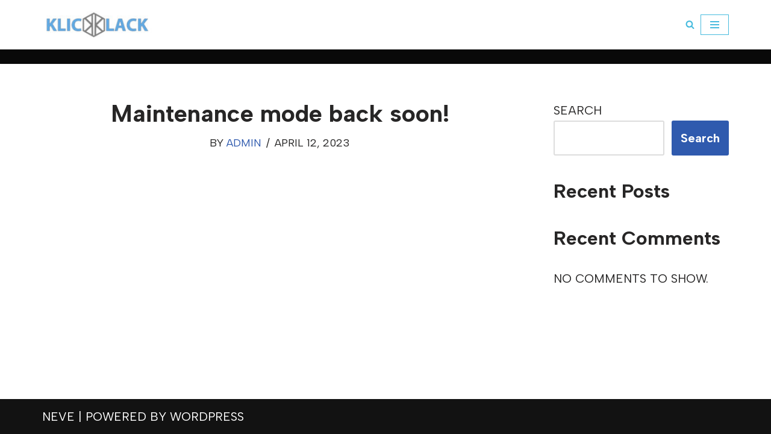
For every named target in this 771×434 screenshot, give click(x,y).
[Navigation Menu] (715, 24)
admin (243, 142)
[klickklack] (97, 25)
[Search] (690, 24)
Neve (58, 416)
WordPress (207, 416)
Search (578, 110)
